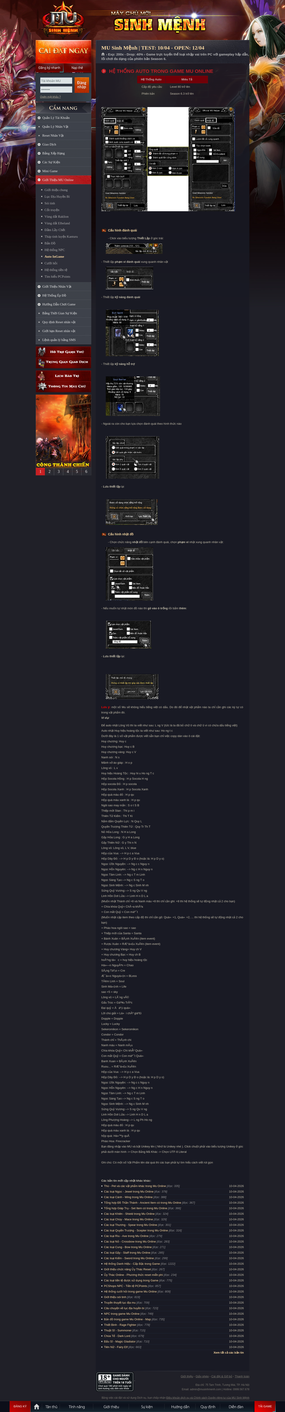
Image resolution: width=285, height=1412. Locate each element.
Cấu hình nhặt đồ (120, 534)
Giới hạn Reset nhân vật (58, 331)
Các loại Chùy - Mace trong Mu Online (128, 1219)
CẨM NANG (63, 106)
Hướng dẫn (180, 1406)
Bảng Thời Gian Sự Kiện (59, 313)
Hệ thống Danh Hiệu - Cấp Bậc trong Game (132, 1263)
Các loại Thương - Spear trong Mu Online (130, 1225)
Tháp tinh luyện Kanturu (61, 236)
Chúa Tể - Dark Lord (117, 1336)
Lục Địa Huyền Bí (57, 196)
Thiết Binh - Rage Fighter (120, 1324)
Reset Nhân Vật (53, 135)
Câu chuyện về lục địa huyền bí (124, 1308)
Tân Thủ (51, 1406)
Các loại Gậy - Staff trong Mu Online (127, 1252)
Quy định (208, 1406)
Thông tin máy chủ (63, 386)
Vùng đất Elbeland (57, 223)
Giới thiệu (187, 1376)
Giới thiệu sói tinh (115, 1297)
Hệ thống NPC (55, 250)
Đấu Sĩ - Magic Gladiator (120, 1341)
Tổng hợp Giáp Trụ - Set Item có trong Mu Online (135, 1208)
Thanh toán (242, 1376)
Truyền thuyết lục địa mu (120, 1302)
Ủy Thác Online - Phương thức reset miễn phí (133, 1275)
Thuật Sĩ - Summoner (118, 1330)
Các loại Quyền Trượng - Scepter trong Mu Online (136, 1230)
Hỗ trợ (63, 352)
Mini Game (50, 171)
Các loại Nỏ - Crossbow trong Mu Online (130, 1241)
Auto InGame (54, 256)
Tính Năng (77, 1406)
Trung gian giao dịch (63, 362)
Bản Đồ (50, 243)
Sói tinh (50, 203)
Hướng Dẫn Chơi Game (58, 304)
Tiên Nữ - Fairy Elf (116, 1347)
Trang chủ (103, 54)
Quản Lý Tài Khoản (56, 117)
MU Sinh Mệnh (63, 20)
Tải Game (265, 1406)
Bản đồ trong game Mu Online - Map (127, 1319)
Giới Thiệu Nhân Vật (56, 286)
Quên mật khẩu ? (50, 96)
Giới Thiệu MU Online (57, 180)
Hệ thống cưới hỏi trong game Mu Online (130, 1291)
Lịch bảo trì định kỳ (63, 375)
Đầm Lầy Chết (55, 230)
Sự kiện (147, 1406)
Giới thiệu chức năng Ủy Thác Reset (127, 1269)
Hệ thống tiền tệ (56, 270)
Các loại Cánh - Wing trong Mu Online (128, 1197)
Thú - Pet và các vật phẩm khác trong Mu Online (135, 1186)
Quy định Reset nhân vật (58, 322)
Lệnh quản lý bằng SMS (59, 340)
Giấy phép (202, 1376)
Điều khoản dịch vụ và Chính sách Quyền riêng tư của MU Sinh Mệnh (207, 1397)
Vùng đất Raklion (57, 216)
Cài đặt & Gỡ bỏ (221, 1376)
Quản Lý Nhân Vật (55, 126)
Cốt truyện (52, 210)
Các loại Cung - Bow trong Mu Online (128, 1247)
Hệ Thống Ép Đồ (54, 295)
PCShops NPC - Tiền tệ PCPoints (125, 1286)
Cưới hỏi (51, 263)
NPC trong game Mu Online (122, 1313)
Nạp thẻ (77, 67)
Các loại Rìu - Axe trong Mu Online (126, 1236)
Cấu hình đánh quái (122, 230)
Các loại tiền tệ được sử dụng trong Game (131, 1280)
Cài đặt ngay (63, 51)
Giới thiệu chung (56, 190)
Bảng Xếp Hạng (53, 153)
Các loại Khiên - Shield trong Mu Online (129, 1213)
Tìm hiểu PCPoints (57, 276)
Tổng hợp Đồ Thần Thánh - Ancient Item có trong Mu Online (142, 1202)
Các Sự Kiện (51, 162)
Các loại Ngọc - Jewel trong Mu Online (128, 1191)
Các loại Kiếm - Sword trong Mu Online (129, 1258)
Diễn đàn (237, 1406)
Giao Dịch (49, 144)
